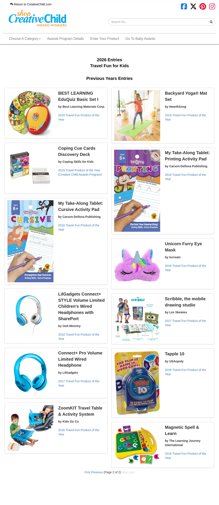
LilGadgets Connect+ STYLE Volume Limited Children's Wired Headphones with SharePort (81, 306)
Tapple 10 (174, 353)
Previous (97, 472)
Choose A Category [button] (25, 38)
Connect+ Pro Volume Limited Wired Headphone (80, 359)
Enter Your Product (104, 38)
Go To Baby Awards (140, 38)
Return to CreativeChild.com (31, 4)
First (87, 472)
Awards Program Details (65, 38)
